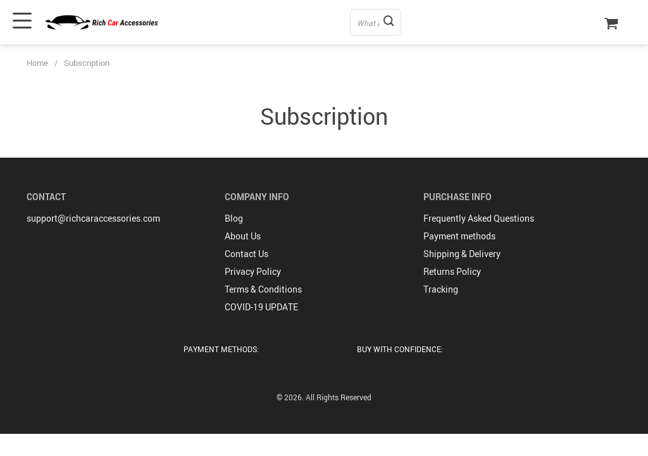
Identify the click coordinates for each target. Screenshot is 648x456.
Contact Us (246, 254)
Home (37, 62)
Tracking (440, 289)
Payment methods (459, 236)
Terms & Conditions (263, 289)
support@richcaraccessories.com (93, 218)
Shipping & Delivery (462, 254)
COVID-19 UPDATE (261, 307)
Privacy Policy (253, 271)
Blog (234, 218)
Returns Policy (452, 271)
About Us (243, 236)
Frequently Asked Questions (478, 218)
